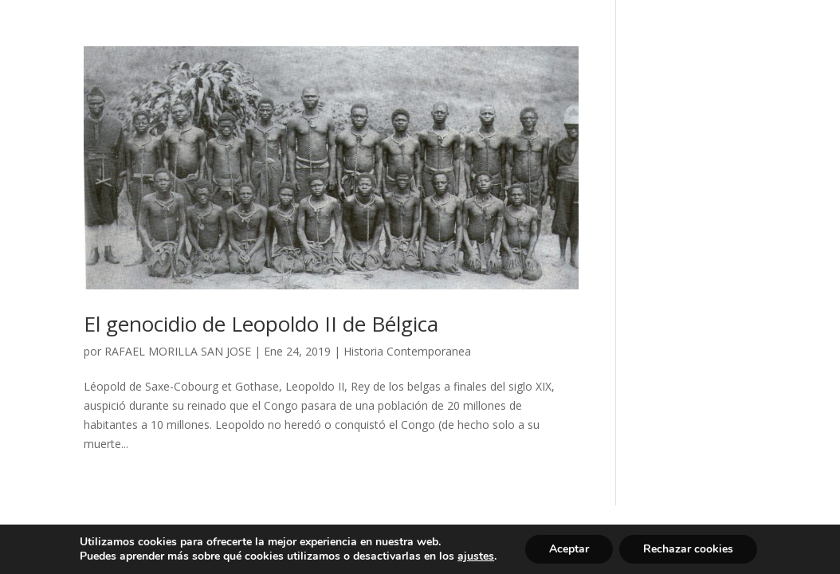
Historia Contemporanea (407, 351)
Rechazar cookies (688, 548)
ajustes (475, 556)
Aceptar (569, 548)
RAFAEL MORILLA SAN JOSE (177, 351)
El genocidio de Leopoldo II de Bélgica (261, 323)
